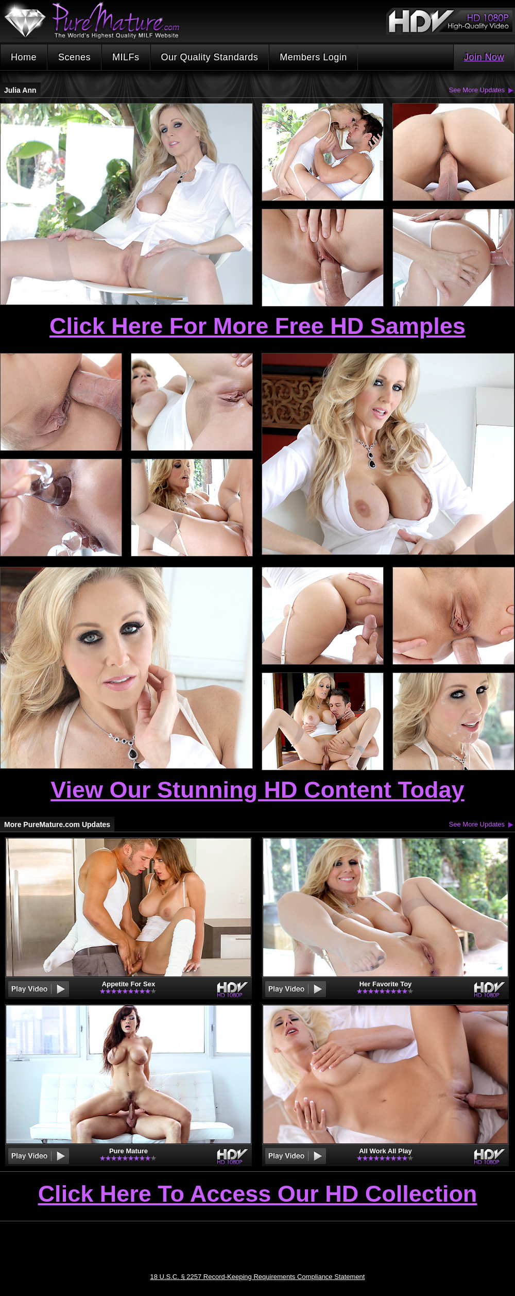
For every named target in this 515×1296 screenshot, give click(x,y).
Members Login (313, 57)
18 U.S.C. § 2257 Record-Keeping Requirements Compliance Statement (257, 1277)
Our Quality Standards (210, 57)
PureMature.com (97, 20)
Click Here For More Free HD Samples (257, 326)
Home (24, 57)
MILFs (126, 57)
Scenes (74, 57)
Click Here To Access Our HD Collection (257, 1194)
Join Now (484, 57)
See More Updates (477, 90)
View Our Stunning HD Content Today (257, 789)
